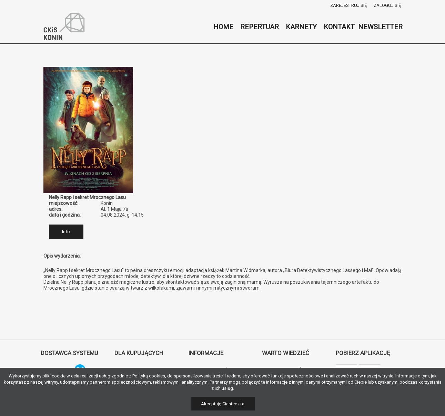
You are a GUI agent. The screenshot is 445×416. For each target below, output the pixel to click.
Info (66, 231)
